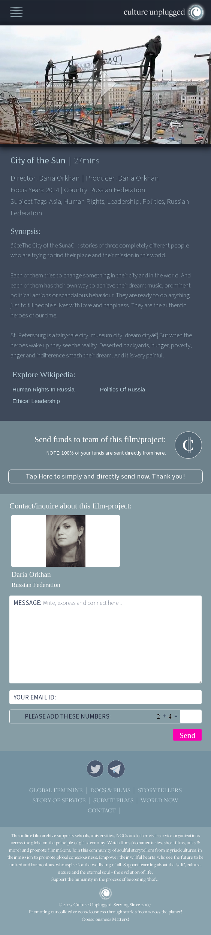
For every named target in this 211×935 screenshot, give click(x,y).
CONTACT (102, 809)
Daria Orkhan (31, 574)
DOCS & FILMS (110, 789)
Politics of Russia (122, 389)
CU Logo (105, 893)
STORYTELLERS (160, 790)
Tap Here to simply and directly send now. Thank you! (105, 476)
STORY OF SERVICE (59, 799)
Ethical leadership (36, 401)
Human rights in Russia (43, 389)
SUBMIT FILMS (113, 799)
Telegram (115, 768)
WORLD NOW (159, 800)
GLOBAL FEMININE (56, 789)
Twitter (95, 768)
